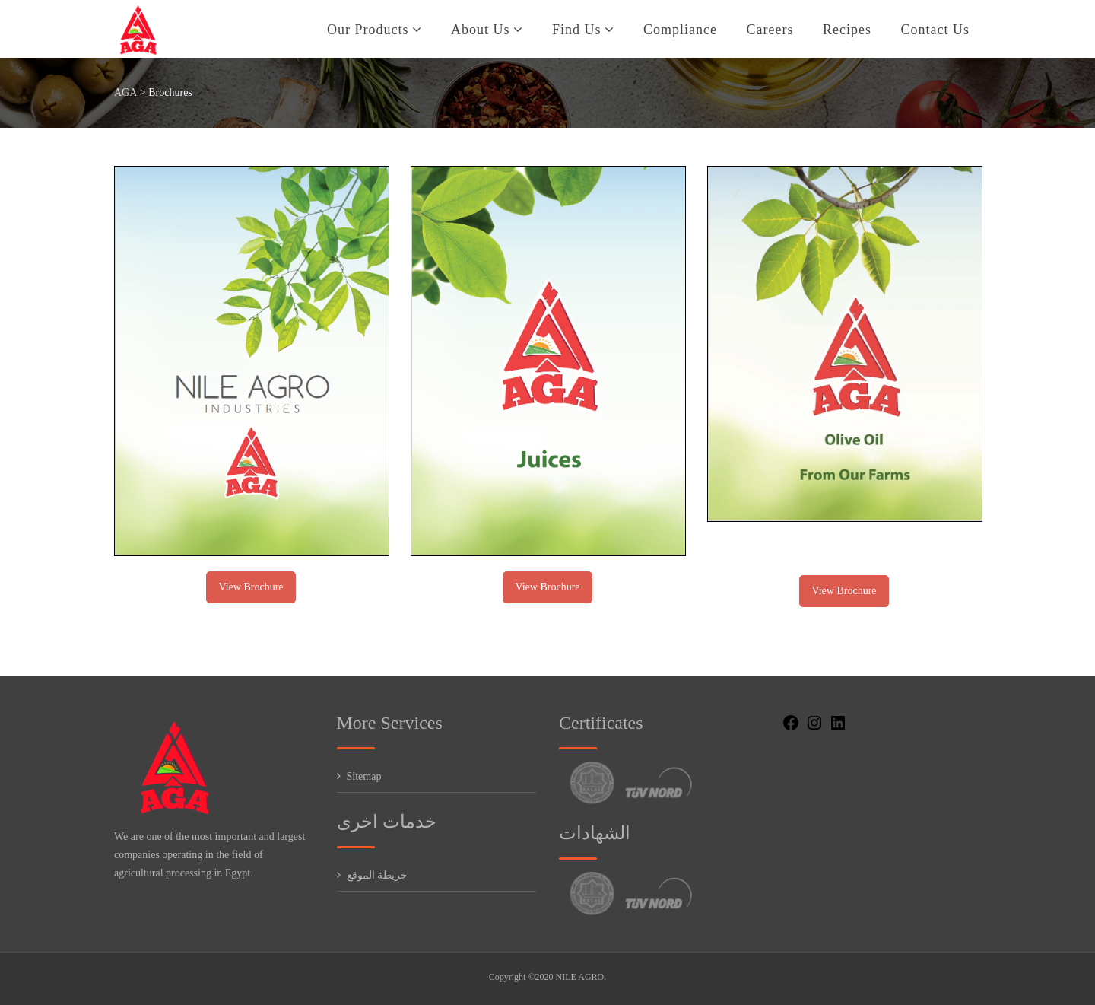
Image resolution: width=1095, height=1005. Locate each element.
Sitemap (364, 776)
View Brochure (250, 587)
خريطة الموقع (377, 875)
